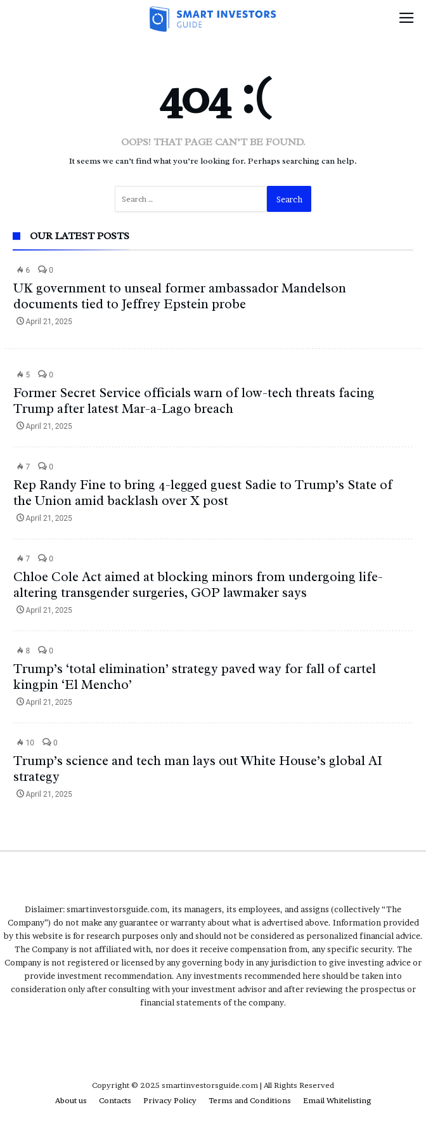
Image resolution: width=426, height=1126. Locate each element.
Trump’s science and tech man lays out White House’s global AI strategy (197, 768)
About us (71, 1100)
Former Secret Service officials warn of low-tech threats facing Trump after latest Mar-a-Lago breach (194, 400)
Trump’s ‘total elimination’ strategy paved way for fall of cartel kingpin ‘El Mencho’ (194, 676)
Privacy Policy (170, 1100)
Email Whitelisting (337, 1100)
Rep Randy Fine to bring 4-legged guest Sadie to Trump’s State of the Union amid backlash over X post (202, 492)
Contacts (115, 1100)
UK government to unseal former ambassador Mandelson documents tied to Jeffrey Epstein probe (179, 296)
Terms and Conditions (250, 1100)
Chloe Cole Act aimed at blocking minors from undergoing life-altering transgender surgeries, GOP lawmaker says (198, 584)
